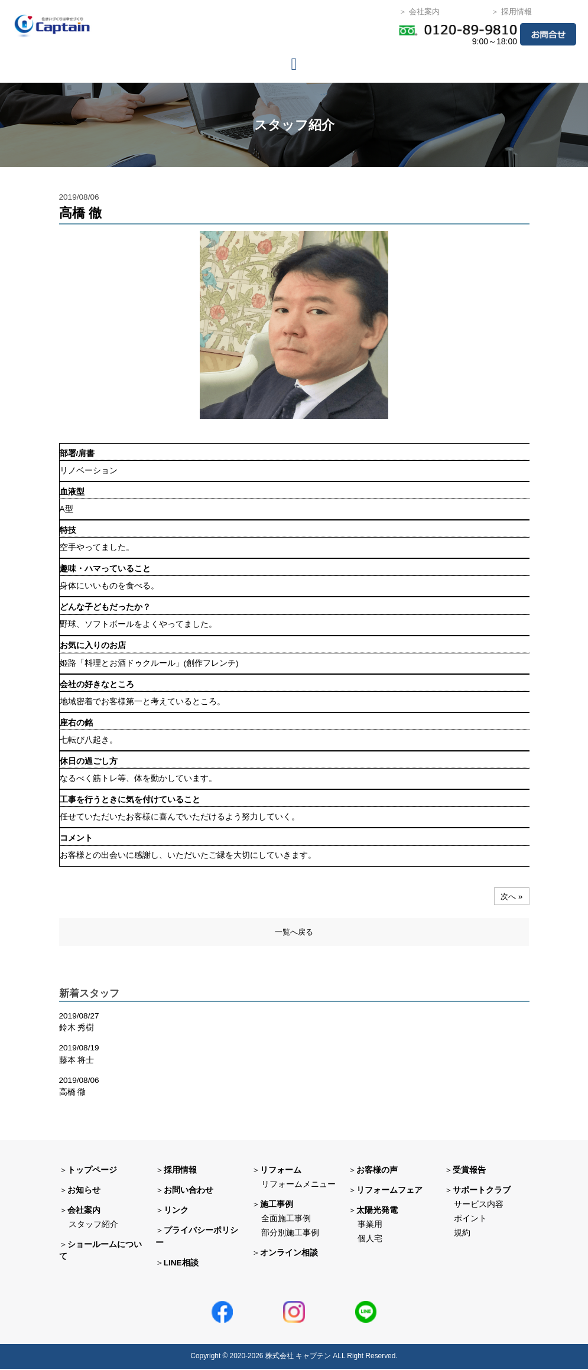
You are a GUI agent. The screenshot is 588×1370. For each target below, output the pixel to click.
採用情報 (180, 1171)
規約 (462, 1233)
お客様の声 (377, 1171)
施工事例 (276, 1205)
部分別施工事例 (290, 1233)
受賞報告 (469, 1171)
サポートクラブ (482, 1191)
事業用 (370, 1225)
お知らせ (83, 1191)
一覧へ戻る (293, 932)
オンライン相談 (289, 1253)
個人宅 (370, 1239)
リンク (176, 1211)
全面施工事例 (286, 1219)
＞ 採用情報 (511, 11)
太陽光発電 (377, 1211)
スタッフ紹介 (93, 1225)
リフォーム (280, 1171)
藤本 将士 (77, 1060)
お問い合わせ (188, 1191)
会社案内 (83, 1211)
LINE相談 (181, 1263)
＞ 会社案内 (419, 11)
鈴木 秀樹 (77, 1028)
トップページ (92, 1171)
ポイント (470, 1219)
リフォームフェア (389, 1191)
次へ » (510, 895)
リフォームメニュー (298, 1185)
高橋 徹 (72, 1093)
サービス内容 (478, 1205)
